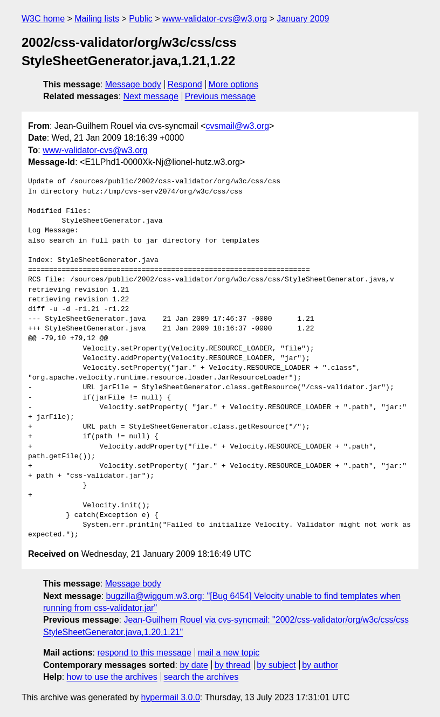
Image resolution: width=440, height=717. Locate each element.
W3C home (43, 18)
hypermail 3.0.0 (170, 697)
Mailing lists (96, 18)
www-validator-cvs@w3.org (214, 18)
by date (194, 665)
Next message (150, 96)
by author (320, 665)
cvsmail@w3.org (237, 125)
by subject (276, 665)
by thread (233, 665)
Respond (185, 84)
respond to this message (144, 652)
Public (141, 18)
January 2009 (303, 18)
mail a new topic (229, 652)
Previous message (220, 96)
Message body (133, 84)
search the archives (201, 676)
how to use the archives (112, 676)
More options (234, 84)
